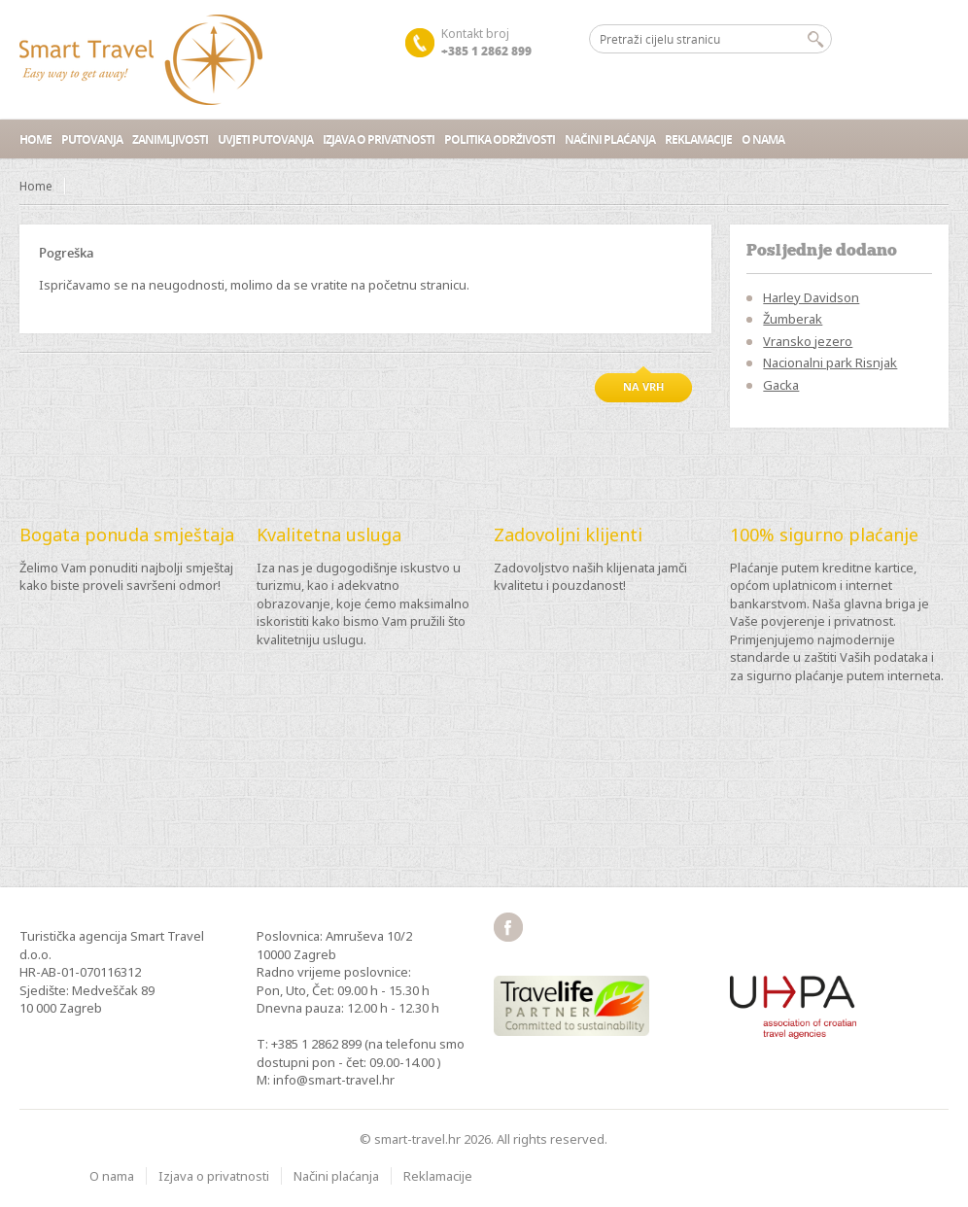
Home (35, 139)
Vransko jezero (807, 341)
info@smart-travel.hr (334, 1079)
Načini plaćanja (610, 139)
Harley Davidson (811, 297)
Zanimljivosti (170, 139)
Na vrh (643, 386)
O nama (763, 139)
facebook (508, 927)
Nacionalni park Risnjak (830, 362)
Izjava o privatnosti (378, 139)
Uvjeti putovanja (265, 139)
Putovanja (91, 139)
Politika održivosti (499, 139)
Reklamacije (698, 139)
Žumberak (792, 319)
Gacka (781, 385)
